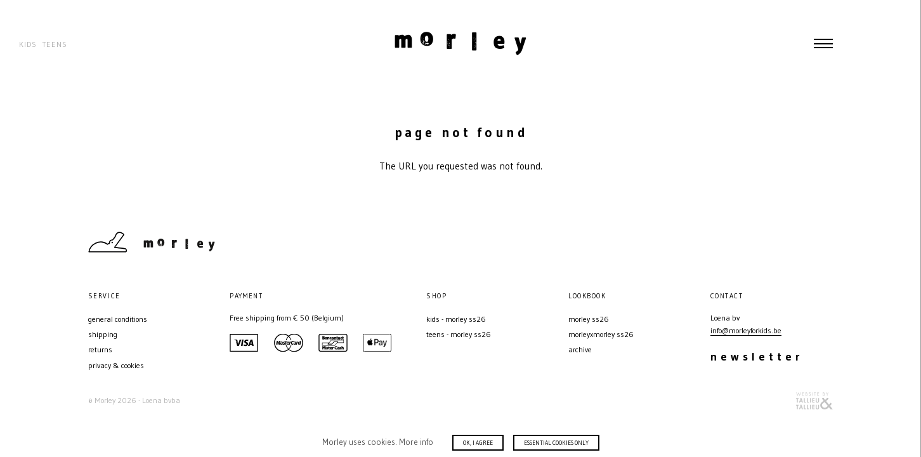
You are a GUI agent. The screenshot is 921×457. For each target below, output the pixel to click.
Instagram (804, 241)
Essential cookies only (556, 442)
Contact (782, 241)
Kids (28, 44)
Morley (460, 43)
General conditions (117, 319)
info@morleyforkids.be (745, 330)
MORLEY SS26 (588, 319)
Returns (100, 349)
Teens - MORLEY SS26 (458, 334)
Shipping (102, 334)
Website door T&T (814, 400)
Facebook (826, 241)
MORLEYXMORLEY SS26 (601, 334)
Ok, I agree (478, 442)
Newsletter (757, 356)
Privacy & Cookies (116, 365)
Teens (54, 44)
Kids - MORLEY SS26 (456, 319)
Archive (580, 349)
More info (416, 442)
